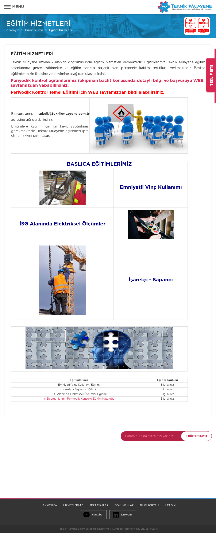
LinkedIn (126, 514)
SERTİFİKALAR (98, 505)
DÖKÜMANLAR (124, 505)
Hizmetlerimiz (34, 30)
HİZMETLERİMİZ (73, 505)
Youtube (97, 514)
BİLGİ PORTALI (149, 505)
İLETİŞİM (170, 505)
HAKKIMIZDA (49, 505)
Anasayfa (12, 30)
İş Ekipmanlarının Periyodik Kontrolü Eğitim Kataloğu (79, 398)
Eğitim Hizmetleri (61, 30)
